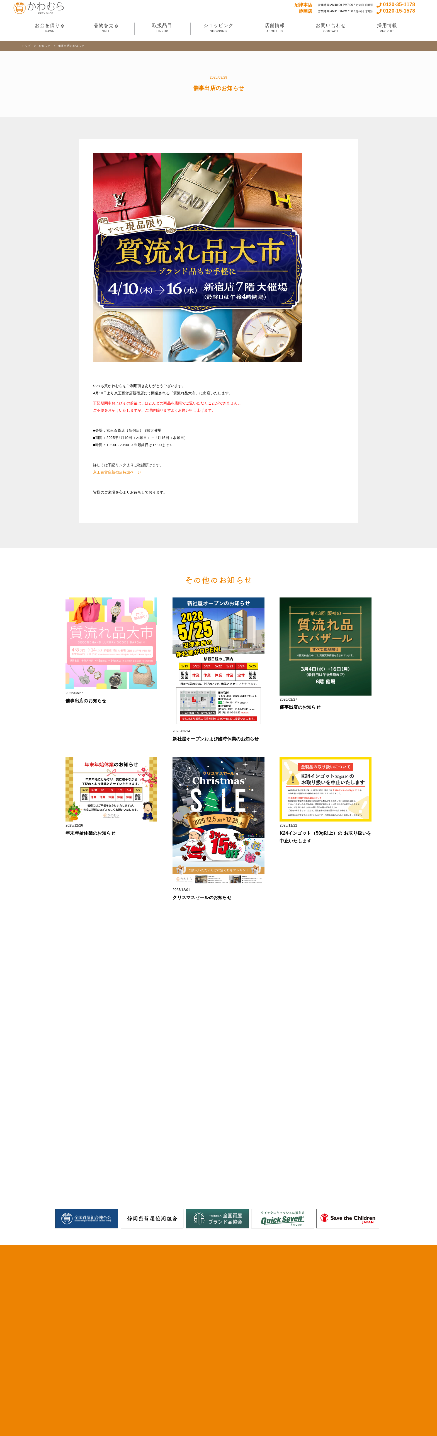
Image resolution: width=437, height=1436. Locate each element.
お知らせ (44, 45)
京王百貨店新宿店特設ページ (117, 472)
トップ (26, 45)
